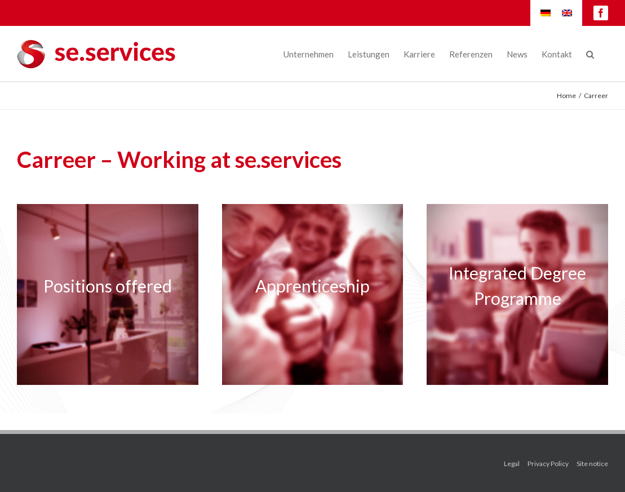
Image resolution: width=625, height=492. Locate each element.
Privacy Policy (548, 463)
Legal (512, 463)
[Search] (590, 53)
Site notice (592, 463)
